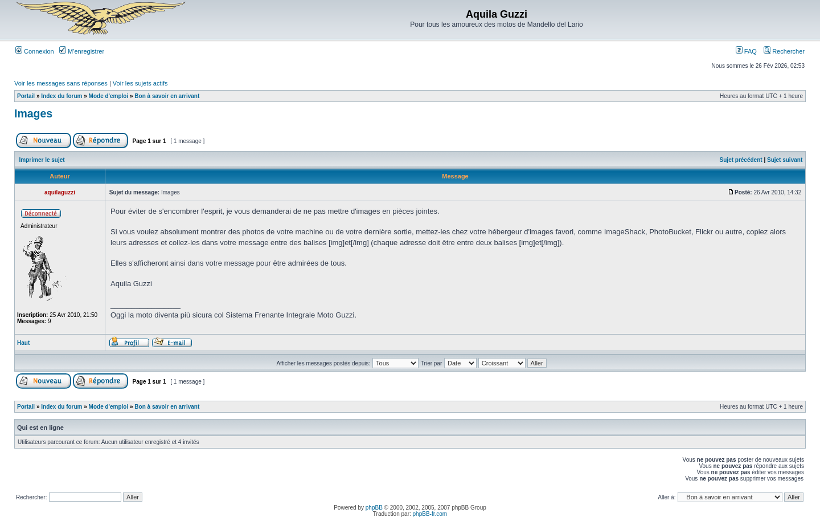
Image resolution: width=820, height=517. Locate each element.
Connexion (34, 51)
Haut (23, 343)
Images (33, 113)
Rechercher (784, 51)
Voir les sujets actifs (140, 83)
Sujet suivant (784, 160)
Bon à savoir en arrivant (166, 96)
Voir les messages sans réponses (61, 83)
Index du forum (61, 96)
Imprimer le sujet (42, 160)
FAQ (746, 51)
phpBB (374, 507)
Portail (26, 96)
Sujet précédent (741, 160)
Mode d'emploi (109, 96)
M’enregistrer (81, 51)
